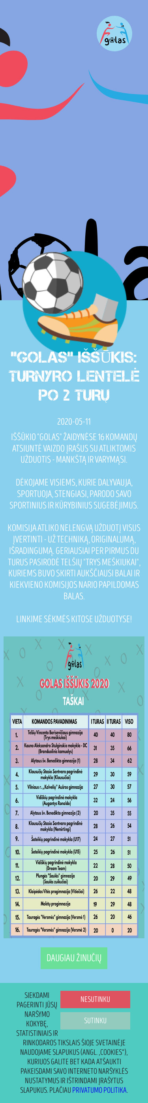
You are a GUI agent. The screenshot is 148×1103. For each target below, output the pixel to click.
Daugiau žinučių (74, 958)
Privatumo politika (99, 1090)
